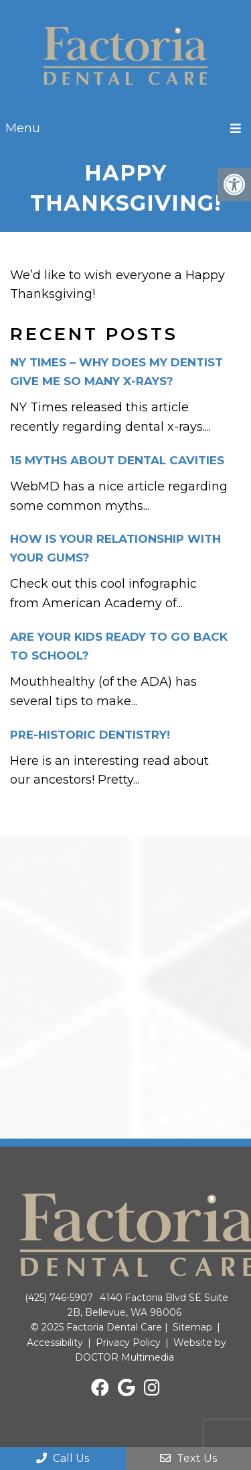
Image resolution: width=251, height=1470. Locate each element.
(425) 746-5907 (59, 1298)
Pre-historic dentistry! (90, 734)
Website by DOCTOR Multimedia (150, 1349)
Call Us (62, 1458)
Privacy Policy (128, 1342)
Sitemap (192, 1327)
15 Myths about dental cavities (117, 460)
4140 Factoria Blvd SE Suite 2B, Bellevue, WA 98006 (148, 1305)
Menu (22, 128)
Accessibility (55, 1342)
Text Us (188, 1458)
